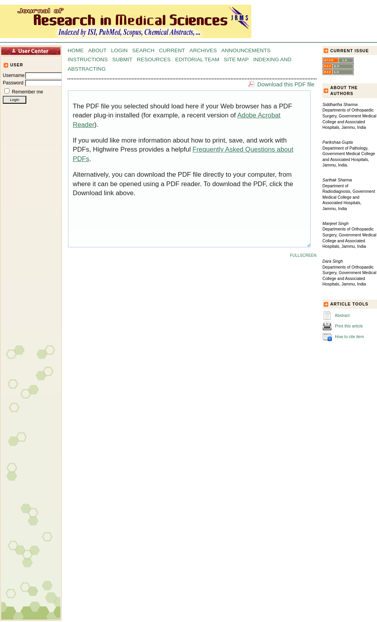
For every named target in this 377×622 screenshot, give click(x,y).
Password (13, 83)
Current (172, 50)
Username (13, 75)
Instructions (88, 59)
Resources (154, 59)
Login (119, 50)
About (97, 50)
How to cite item (349, 337)
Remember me (27, 92)
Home (76, 50)
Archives (203, 50)
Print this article (349, 326)
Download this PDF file (286, 84)
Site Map (236, 59)
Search (143, 50)
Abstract (342, 315)
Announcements (246, 50)
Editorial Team (197, 59)
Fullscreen (303, 255)
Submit (122, 59)
